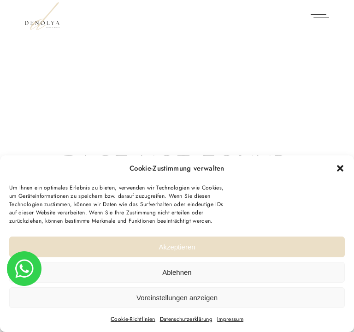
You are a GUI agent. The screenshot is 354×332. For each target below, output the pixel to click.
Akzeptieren (177, 247)
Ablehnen (176, 272)
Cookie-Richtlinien (133, 319)
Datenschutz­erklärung (186, 319)
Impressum (230, 319)
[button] (340, 168)
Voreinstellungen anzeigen (177, 298)
